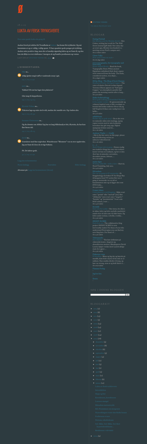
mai (97, 368)
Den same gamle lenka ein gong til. (31, 39)
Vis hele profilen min (101, 26)
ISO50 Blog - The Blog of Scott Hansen (108, 81)
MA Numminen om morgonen (107, 409)
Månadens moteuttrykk (104, 405)
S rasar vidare (98, 190)
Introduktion (100, 390)
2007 (95, 331)
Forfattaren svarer (102, 416)
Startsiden (52, 165)
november (100, 345)
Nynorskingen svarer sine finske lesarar (111, 412)
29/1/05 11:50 (28, 79)
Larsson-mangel (101, 401)
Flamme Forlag (99, 268)
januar (98, 383)
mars (98, 375)
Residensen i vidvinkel (104, 430)
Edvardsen (97, 171)
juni (97, 364)
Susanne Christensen (30, 120)
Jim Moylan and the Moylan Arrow (106, 41)
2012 (95, 312)
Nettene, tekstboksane (104, 420)
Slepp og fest (100, 394)
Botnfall (96, 207)
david (24, 138)
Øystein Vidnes (28, 106)
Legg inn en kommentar (27, 161)
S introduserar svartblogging (104, 192)
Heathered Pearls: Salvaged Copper (106, 83)
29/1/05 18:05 (28, 131)
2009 (95, 324)
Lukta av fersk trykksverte (106, 386)
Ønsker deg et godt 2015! (102, 118)
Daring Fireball (99, 39)
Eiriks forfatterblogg (101, 98)
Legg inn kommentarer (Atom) (40, 170)
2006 (95, 335)
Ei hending (97, 256)
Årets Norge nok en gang (103, 147)
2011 (95, 316)
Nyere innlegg (23, 165)
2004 (95, 436)
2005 (95, 338)
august (99, 357)
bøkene (54, 45)
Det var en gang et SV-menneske (106, 173)
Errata (95, 279)
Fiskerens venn (99, 254)
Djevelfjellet (97, 240)
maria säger (97, 162)
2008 (95, 327)
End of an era (98, 223)
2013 (95, 308)
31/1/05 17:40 (28, 154)
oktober (99, 349)
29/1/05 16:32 (28, 114)
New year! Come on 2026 (103, 58)
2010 (95, 320)
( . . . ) (95, 145)
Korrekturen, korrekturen (105, 397)
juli (97, 360)
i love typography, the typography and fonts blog (108, 64)
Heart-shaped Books (101, 66)
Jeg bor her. (97, 274)
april (98, 372)
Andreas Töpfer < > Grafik (103, 133)
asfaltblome (97, 116)
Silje (23, 72)
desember (100, 342)
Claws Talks (97, 55)
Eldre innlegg (80, 165)
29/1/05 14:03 (28, 100)
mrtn (24, 86)
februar (99, 379)
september (100, 353)
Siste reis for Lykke (100, 209)
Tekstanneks (98, 238)
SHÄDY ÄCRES (99, 221)
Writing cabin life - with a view (105, 164)
